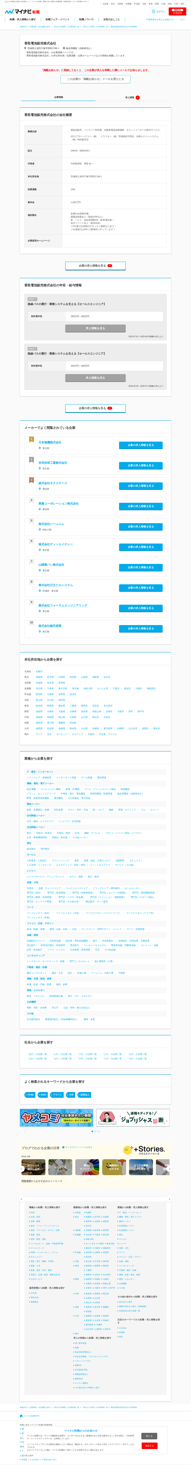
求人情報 (129, 97)
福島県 (95, 677)
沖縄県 (120, 728)
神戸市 (141, 711)
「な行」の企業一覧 (137, 1054)
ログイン (160, 11)
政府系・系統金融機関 (77, 940)
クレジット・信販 (149, 945)
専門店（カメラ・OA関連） (113, 892)
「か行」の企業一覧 (62, 1054)
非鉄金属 (58, 809)
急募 (77, 1348)
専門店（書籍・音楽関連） (40, 897)
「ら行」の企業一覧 (112, 1058)
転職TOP (23, 27)
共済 (97, 949)
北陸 (144, 4)
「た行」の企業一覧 (112, 1054)
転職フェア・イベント (58, 19)
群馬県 (61, 682)
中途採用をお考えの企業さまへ (160, 19)
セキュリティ (136, 860)
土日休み (123, 1328)
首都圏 (128, 4)
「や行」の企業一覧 (87, 1058)
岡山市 (95, 717)
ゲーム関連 (86, 777)
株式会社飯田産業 (50, 625)
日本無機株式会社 (50, 442)
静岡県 (50, 705)
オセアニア (77, 734)
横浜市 (127, 688)
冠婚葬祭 (120, 860)
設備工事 (81, 973)
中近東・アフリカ (108, 734)
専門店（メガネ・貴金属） (71, 897)
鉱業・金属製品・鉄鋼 (38, 809)
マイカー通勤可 (81, 1383)
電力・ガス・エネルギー (80, 996)
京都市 (109, 711)
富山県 (39, 700)
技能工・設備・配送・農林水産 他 (45, 1275)
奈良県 (84, 711)
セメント (154, 809)
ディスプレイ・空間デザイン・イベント (102, 929)
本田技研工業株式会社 (53, 462)
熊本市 (156, 728)
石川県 (50, 700)
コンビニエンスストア (77, 888)
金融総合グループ (36, 940)
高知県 (73, 722)
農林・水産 (89, 1019)
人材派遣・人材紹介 (37, 860)
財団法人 (85, 1094)
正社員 (33, 1293)
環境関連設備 (56, 996)
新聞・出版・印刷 (58, 929)
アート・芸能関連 (136, 929)
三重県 (73, 705)
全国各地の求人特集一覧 (129, 1311)
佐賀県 (50, 728)
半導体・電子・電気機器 (73, 793)
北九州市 (132, 728)
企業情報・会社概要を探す (39, 27)
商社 (29, 843)
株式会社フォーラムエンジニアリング (63, 605)
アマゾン (57, 1094)
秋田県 (73, 677)
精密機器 (125, 789)
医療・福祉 (35, 1235)
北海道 (105, 4)
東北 (113, 4)
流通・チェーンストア (49, 888)
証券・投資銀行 (34, 949)
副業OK (78, 1365)
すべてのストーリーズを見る (78, 1147)
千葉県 (50, 688)
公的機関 (31, 1002)
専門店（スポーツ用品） (143, 897)
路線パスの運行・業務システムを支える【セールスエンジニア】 (67, 304)
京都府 (50, 711)
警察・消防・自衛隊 (37, 1007)
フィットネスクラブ (100, 865)
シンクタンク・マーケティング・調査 (46, 961)
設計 (70, 973)
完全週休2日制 (81, 1370)
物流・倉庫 (61, 984)
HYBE (31, 1094)
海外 (182, 4)
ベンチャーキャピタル (95, 945)
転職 (23, 1442)
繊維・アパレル (92, 833)
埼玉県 (39, 688)
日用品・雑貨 (63, 833)
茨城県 (39, 682)
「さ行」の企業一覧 (87, 1054)
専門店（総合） (34, 892)
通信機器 (58, 798)
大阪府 (61, 711)
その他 (30, 1013)
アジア (39, 734)
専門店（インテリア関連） (40, 901)
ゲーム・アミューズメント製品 (100, 789)
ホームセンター (132, 888)
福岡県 (39, 728)
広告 (74, 929)
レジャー (31, 871)
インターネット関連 (66, 777)
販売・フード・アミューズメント (45, 1226)
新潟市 (73, 694)
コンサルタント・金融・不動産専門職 (47, 1244)
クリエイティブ (37, 1248)
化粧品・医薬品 (44, 833)
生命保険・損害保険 (80, 949)
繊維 (111, 809)
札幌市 (39, 671)
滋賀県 (39, 711)
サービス (31, 854)
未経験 (122, 1332)
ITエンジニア (36, 1257)
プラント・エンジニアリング (41, 793)
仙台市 (107, 677)
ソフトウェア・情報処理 (39, 777)
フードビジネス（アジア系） (140, 913)
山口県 (84, 717)
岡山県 (61, 717)
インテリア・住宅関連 (69, 821)
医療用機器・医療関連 (101, 793)
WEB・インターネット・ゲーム (44, 1252)
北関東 (120, 4)
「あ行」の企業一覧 (37, 1054)
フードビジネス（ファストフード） (103, 913)
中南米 (91, 734)
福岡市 (145, 728)
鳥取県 (39, 717)
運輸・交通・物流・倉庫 (39, 978)
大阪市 (120, 711)
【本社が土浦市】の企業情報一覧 (95, 27)
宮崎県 (95, 728)
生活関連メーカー (36, 827)
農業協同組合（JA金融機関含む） (62, 1019)
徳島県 (39, 722)
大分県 (84, 728)
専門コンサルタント (80, 961)
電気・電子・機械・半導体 (42, 1261)
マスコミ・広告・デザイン (40, 923)
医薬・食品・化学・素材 (41, 1270)
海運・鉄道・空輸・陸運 (39, 984)
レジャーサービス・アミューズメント (46, 876)
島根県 (50, 717)
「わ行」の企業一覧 (137, 1058)
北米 (49, 734)
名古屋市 (108, 705)
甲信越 (137, 4)
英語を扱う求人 (50, 1459)
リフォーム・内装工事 (102, 973)
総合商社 (31, 849)
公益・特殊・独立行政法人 (76, 1007)
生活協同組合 (33, 1019)
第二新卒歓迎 (80, 1343)
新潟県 (39, 694)
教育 (76, 860)
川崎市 (138, 688)
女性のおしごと (111, 19)
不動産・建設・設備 (37, 967)
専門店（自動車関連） (83, 892)
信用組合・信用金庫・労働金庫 (133, 940)
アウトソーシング (61, 860)
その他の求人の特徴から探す (87, 1387)
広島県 (73, 717)
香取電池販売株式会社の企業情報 (124, 27)
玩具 (77, 833)
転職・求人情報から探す (23, 19)
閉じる (149, 1436)
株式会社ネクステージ (53, 483)
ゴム (143, 809)
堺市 (130, 711)
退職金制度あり (81, 1374)
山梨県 (50, 694)
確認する (149, 1445)
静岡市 (84, 705)
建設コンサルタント (37, 973)
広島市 (107, 717)
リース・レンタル (56, 949)
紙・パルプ (98, 809)
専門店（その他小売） (69, 901)
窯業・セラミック (127, 809)
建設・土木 (57, 973)
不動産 (121, 973)
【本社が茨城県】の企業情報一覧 (66, 27)
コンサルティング (36, 955)
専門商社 (45, 849)
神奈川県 (88, 688)
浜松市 (95, 705)
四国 (170, 4)
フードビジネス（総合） (39, 913)
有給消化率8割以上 (83, 1352)
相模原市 (151, 688)
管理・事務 (35, 1221)
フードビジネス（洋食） (68, 913)
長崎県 (61, 728)
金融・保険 (32, 935)
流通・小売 (32, 882)
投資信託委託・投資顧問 (53, 945)
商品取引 (74, 945)
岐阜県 (39, 705)
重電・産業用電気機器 (38, 798)
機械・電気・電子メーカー (40, 783)
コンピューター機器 (51, 789)
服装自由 (79, 1379)
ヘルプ (181, 19)
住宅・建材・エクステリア (40, 821)
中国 (163, 4)
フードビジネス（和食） (39, 917)
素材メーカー (33, 804)
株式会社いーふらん (51, 524)
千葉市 (116, 688)
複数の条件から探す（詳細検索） (133, 1306)
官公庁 (55, 1007)
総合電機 (31, 789)
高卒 (121, 1337)
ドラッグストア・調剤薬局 (106, 888)
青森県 (39, 677)
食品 (29, 833)
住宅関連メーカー (36, 815)
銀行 (95, 940)
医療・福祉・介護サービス (97, 860)
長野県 (61, 694)
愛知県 (61, 705)
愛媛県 (61, 722)
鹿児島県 (108, 728)
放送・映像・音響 (36, 929)
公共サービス (36, 1279)
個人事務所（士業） (105, 961)
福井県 (61, 700)
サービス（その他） (125, 865)
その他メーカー (80, 837)
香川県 (50, 722)
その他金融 (110, 949)
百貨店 (30, 888)
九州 (176, 4)
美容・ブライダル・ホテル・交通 (45, 1230)
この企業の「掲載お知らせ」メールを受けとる (95, 79)
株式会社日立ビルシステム (56, 585)
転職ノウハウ (86, 19)
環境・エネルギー (36, 990)
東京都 (75, 688)
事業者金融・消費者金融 (123, 945)
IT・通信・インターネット (40, 771)
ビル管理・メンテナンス (39, 865)
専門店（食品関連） (57, 892)
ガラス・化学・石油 (78, 809)
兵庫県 (73, 711)
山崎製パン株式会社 (51, 564)
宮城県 (61, 677)
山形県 (84, 677)
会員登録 (177, 11)
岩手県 (50, 677)
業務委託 (34, 1302)
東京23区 (63, 688)
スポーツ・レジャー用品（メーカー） (124, 833)
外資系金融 (55, 940)
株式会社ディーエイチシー (56, 544)
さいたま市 (102, 688)
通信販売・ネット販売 (97, 901)
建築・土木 (35, 1266)
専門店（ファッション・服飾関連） (108, 897)
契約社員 (34, 1297)
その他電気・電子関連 (79, 798)
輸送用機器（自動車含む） (130, 793)
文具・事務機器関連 (37, 837)
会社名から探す (125, 1302)
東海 (150, 4)
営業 (33, 1212)
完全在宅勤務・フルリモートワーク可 (91, 1356)
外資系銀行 (107, 940)
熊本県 (73, 728)
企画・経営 (35, 1217)
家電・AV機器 (73, 789)
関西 (157, 4)
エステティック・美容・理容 (70, 865)
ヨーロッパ (61, 734)
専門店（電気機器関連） (144, 892)
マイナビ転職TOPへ (32, 1416)
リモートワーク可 (82, 1361)
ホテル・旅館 (76, 876)
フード (30, 907)
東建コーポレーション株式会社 (59, 503)
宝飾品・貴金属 (59, 837)
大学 (71, 1094)
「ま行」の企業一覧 (62, 1058)
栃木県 (50, 682)
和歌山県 (96, 711)
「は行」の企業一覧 (37, 1058)
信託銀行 (31, 945)
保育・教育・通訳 (38, 1239)
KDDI (43, 1094)
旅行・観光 (93, 876)
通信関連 (101, 777)
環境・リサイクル (36, 996)
